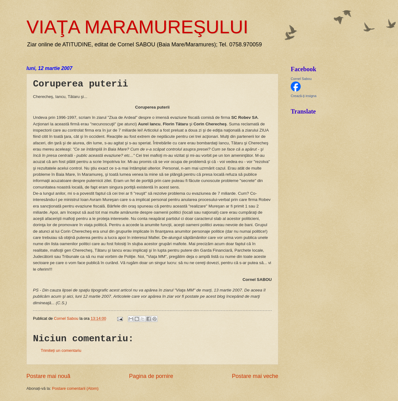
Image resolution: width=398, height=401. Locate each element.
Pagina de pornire (151, 376)
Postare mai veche (255, 376)
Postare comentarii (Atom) (75, 388)
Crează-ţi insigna (304, 96)
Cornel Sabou (301, 79)
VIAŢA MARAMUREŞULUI (137, 26)
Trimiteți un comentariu (61, 350)
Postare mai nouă (48, 376)
